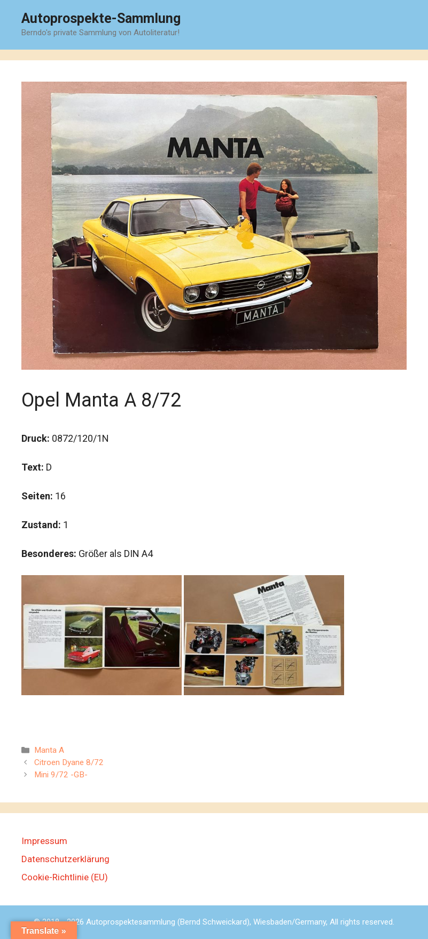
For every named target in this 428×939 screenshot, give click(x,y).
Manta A (49, 750)
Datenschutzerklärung (65, 859)
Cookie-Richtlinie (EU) (64, 877)
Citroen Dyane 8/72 (69, 762)
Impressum (44, 840)
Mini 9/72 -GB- (61, 774)
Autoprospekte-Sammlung (101, 18)
